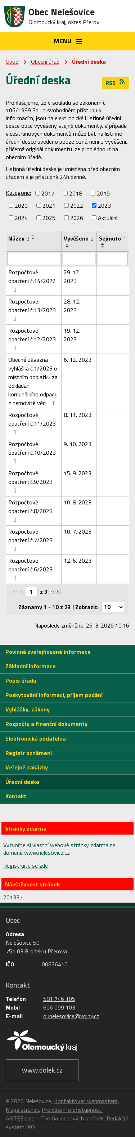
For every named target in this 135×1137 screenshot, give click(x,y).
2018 (75, 193)
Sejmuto (112, 238)
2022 (76, 205)
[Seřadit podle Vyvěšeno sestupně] (68, 247)
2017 (47, 193)
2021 (48, 205)
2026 (76, 218)
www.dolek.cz (42, 1070)
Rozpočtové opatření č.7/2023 (30, 539)
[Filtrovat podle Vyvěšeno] (79, 259)
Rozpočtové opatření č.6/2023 (30, 568)
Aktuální (107, 218)
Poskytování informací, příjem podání (54, 695)
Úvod (12, 61)
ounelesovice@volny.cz (71, 1016)
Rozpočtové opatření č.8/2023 (30, 510)
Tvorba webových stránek (72, 1118)
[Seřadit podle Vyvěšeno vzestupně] (68, 244)
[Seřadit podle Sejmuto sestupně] (103, 247)
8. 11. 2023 (77, 414)
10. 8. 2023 (77, 502)
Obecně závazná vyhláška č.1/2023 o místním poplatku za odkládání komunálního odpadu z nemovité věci (33, 381)
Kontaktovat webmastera (86, 1101)
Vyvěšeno (79, 238)
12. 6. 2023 (77, 560)
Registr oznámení (28, 753)
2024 (21, 218)
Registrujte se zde (25, 865)
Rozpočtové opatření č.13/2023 (32, 309)
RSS (115, 82)
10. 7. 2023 (77, 531)
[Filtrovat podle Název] (33, 259)
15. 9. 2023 (77, 473)
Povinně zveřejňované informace (48, 651)
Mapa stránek (22, 1109)
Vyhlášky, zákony (27, 709)
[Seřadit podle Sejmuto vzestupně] (103, 244)
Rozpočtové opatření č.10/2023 (32, 452)
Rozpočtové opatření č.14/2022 (32, 280)
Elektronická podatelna (35, 738)
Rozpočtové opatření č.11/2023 (32, 422)
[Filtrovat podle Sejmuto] (113, 259)
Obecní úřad (45, 61)
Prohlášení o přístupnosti (72, 1109)
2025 (48, 218)
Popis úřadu (20, 680)
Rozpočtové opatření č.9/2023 (30, 481)
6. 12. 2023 (77, 359)
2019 (103, 193)
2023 (104, 205)
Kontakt (15, 796)
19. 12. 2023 (72, 334)
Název (19, 238)
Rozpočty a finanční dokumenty (46, 723)
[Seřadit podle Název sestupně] (33, 238)
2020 (21, 205)
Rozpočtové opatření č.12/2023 (32, 338)
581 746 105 (59, 998)
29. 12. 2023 (72, 276)
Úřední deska (22, 781)
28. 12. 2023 (72, 305)
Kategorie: (18, 192)
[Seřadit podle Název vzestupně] (33, 235)
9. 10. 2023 (77, 444)
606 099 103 (59, 1007)
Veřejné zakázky (26, 767)
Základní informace (30, 666)
